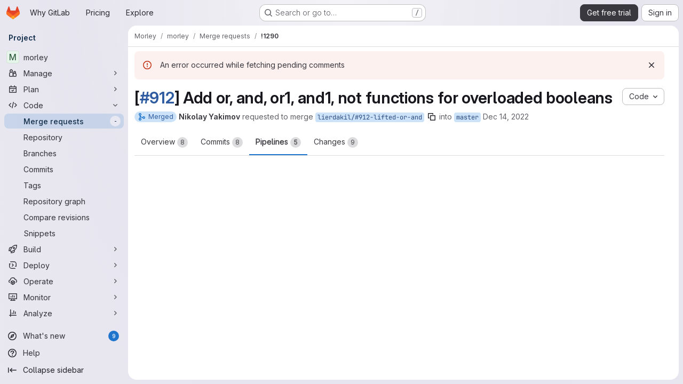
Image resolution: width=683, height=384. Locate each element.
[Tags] (64, 185)
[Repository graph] (64, 201)
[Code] (64, 105)
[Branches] (64, 153)
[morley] (64, 57)
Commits (222, 142)
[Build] (64, 249)
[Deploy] (64, 265)
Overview (164, 142)
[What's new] (64, 336)
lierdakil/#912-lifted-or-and (369, 117)
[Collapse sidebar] (64, 370)
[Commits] (64, 169)
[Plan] (64, 89)
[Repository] (64, 137)
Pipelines (278, 142)
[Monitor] (64, 297)
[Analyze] (64, 313)
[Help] (64, 353)
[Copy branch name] (431, 116)
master (467, 117)
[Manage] (64, 73)
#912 (157, 97)
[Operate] (64, 281)
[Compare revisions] (64, 217)
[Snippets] (64, 233)
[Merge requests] (64, 121)
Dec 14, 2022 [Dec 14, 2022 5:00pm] (506, 116)
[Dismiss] (651, 65)
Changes (336, 142)
